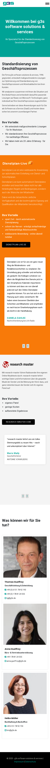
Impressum (19, 762)
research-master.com (18, 422)
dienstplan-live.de (16, 245)
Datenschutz (30, 762)
